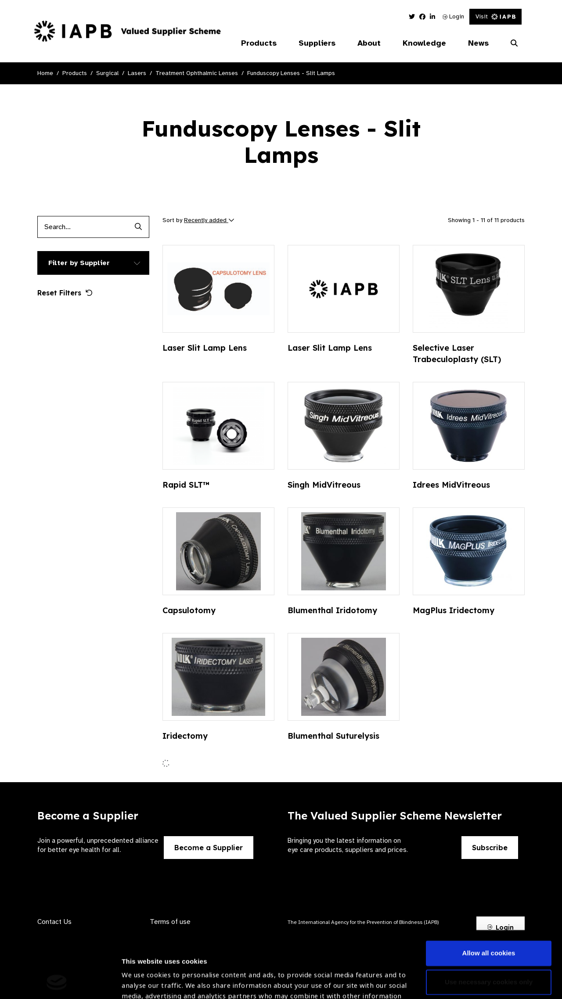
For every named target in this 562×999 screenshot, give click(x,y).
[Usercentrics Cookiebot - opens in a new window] (56, 981)
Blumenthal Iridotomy (332, 610)
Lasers (137, 73)
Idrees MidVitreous (451, 485)
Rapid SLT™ (185, 485)
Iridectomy (185, 736)
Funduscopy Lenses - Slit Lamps (291, 73)
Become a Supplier (208, 847)
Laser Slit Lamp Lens (204, 348)
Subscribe (490, 847)
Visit (495, 16)
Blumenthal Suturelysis (333, 736)
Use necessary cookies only (489, 919)
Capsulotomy (189, 610)
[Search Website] (514, 43)
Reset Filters (65, 292)
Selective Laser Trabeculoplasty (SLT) (457, 353)
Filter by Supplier (79, 263)
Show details (142, 973)
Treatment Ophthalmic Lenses (196, 73)
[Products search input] (82, 227)
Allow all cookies (488, 891)
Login (453, 16)
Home (45, 73)
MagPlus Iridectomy (453, 610)
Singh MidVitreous (324, 485)
